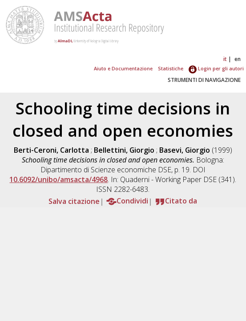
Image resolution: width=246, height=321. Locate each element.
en (237, 59)
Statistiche (170, 68)
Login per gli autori (216, 68)
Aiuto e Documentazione (123, 68)
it (225, 59)
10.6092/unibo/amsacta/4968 (58, 179)
